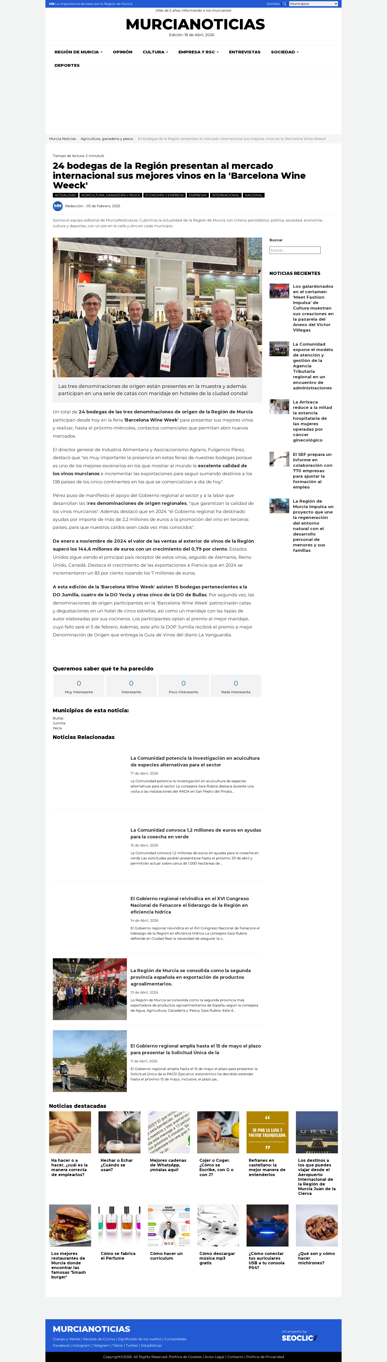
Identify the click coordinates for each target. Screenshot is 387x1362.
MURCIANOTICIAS (195, 26)
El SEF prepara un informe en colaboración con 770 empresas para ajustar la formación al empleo (312, 471)
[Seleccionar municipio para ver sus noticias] (313, 3)
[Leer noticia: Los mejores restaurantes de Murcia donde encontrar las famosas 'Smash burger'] (70, 1226)
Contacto (235, 1357)
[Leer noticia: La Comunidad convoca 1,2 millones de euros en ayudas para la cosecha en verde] (90, 845)
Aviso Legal (214, 1357)
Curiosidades (175, 1339)
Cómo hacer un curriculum (166, 1256)
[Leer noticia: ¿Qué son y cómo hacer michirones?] (317, 1226)
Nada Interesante (236, 686)
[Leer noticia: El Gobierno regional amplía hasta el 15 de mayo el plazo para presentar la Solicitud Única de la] (90, 1061)
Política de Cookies (185, 1357)
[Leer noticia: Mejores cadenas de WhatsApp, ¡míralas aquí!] (169, 1132)
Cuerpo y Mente (66, 1339)
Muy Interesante (79, 686)
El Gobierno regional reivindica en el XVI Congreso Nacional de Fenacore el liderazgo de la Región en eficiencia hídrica (190, 905)
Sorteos (273, 3)
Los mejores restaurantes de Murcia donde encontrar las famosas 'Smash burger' (68, 1265)
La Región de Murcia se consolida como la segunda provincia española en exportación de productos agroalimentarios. (191, 977)
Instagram (81, 1345)
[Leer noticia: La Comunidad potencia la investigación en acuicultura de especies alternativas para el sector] (90, 773)
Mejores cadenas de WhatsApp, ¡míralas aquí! (168, 1165)
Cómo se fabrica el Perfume (118, 1256)
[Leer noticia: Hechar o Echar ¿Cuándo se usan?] (119, 1132)
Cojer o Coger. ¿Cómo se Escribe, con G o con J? (216, 1167)
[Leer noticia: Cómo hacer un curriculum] (169, 1226)
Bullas (58, 718)
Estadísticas (151, 1345)
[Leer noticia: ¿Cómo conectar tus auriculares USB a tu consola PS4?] (268, 1226)
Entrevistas (245, 51)
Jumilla (59, 723)
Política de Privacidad (265, 1357)
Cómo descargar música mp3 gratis (217, 1258)
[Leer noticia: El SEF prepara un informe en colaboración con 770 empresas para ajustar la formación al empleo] (279, 459)
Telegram (101, 1345)
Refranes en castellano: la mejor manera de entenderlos (267, 1167)
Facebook (61, 1345)
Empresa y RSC (198, 51)
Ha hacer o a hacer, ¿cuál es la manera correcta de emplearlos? (69, 1167)
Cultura (155, 51)
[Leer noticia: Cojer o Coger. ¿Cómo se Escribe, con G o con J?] (218, 1132)
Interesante (131, 686)
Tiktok (117, 1345)
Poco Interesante (184, 686)
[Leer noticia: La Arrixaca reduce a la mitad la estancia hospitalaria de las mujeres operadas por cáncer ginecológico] (279, 406)
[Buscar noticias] (284, 3)
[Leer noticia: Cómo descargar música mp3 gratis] (218, 1226)
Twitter (132, 1345)
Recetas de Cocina (99, 1339)
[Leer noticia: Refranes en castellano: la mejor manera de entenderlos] (268, 1132)
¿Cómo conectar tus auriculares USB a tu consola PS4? (267, 1260)
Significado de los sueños (139, 1339)
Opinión (122, 51)
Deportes (67, 65)
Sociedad (285, 51)
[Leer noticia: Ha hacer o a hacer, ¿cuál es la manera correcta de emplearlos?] (70, 1132)
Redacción (74, 205)
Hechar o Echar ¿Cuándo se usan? (117, 1165)
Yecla (57, 728)
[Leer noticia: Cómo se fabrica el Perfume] (119, 1226)
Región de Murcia (78, 51)
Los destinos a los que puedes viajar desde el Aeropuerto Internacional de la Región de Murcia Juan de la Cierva (317, 1177)
